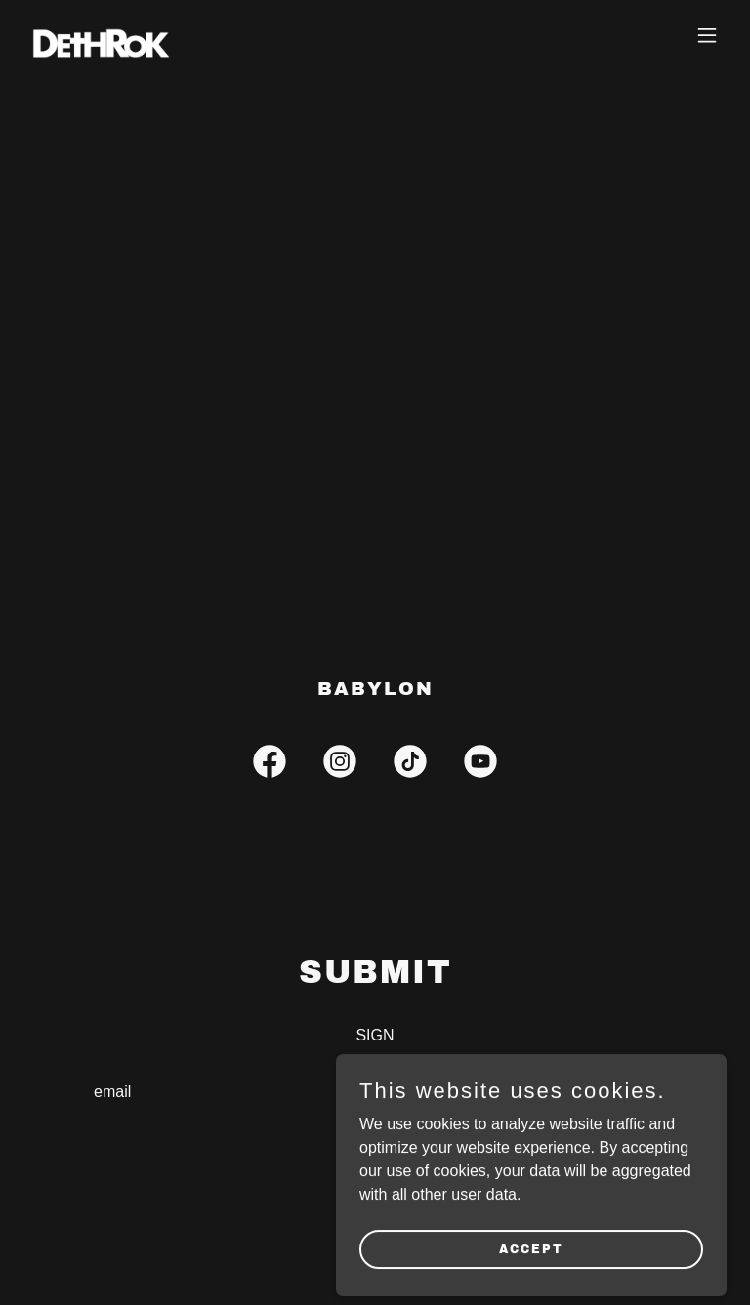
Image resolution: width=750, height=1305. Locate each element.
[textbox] (299, 1094)
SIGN (600, 1094)
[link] (100, 35)
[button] (707, 35)
